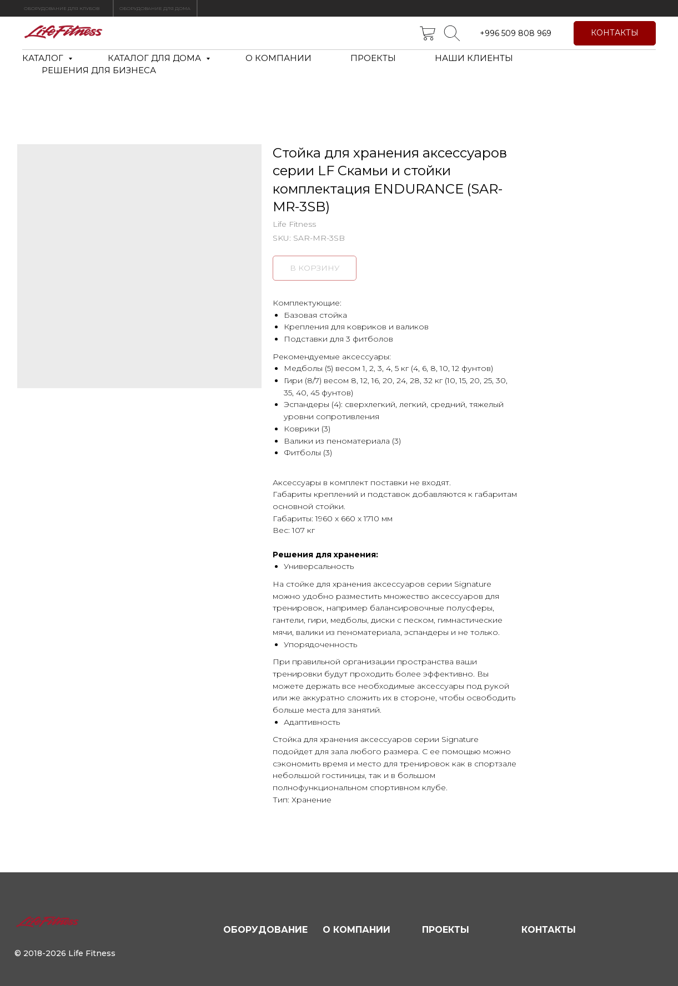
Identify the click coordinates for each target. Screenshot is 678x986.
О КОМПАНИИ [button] (278, 58)
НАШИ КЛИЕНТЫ (474, 58)
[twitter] (427, 33)
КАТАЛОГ (44, 58)
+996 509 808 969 (515, 33)
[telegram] (452, 33)
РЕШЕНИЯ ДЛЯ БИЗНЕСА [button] (99, 70)
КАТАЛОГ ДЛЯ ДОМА (155, 58)
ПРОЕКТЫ (373, 58)
